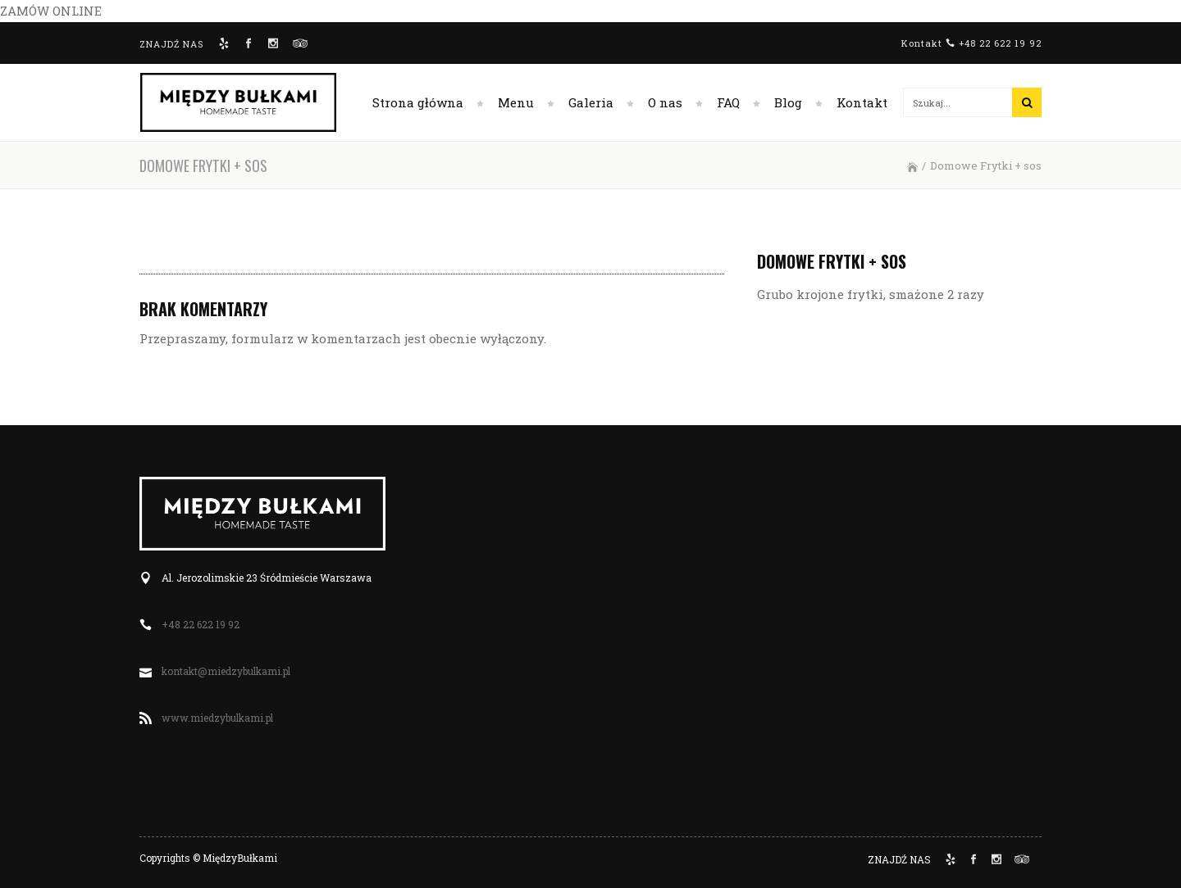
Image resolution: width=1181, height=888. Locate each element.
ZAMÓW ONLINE (51, 10)
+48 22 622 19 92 (1000, 43)
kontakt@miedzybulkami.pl (226, 670)
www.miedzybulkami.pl (217, 717)
